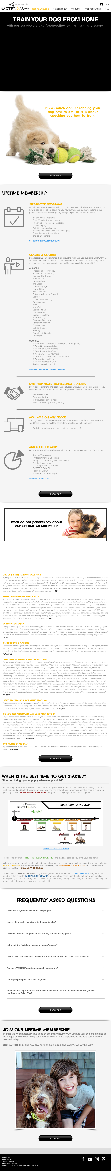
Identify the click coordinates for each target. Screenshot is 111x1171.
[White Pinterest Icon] (103, 1159)
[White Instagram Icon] (97, 1159)
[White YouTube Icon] (90, 1159)
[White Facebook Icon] (83, 1159)
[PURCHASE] (55, 176)
